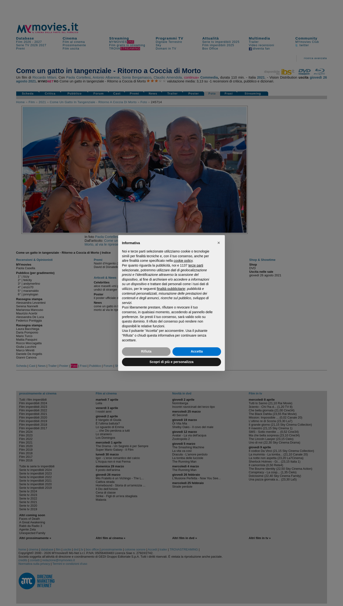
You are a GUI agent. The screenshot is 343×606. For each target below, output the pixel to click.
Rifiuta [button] (146, 351)
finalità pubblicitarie (171, 289)
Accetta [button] (197, 351)
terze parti (195, 265)
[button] (218, 243)
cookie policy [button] (183, 261)
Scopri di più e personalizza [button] (171, 362)
